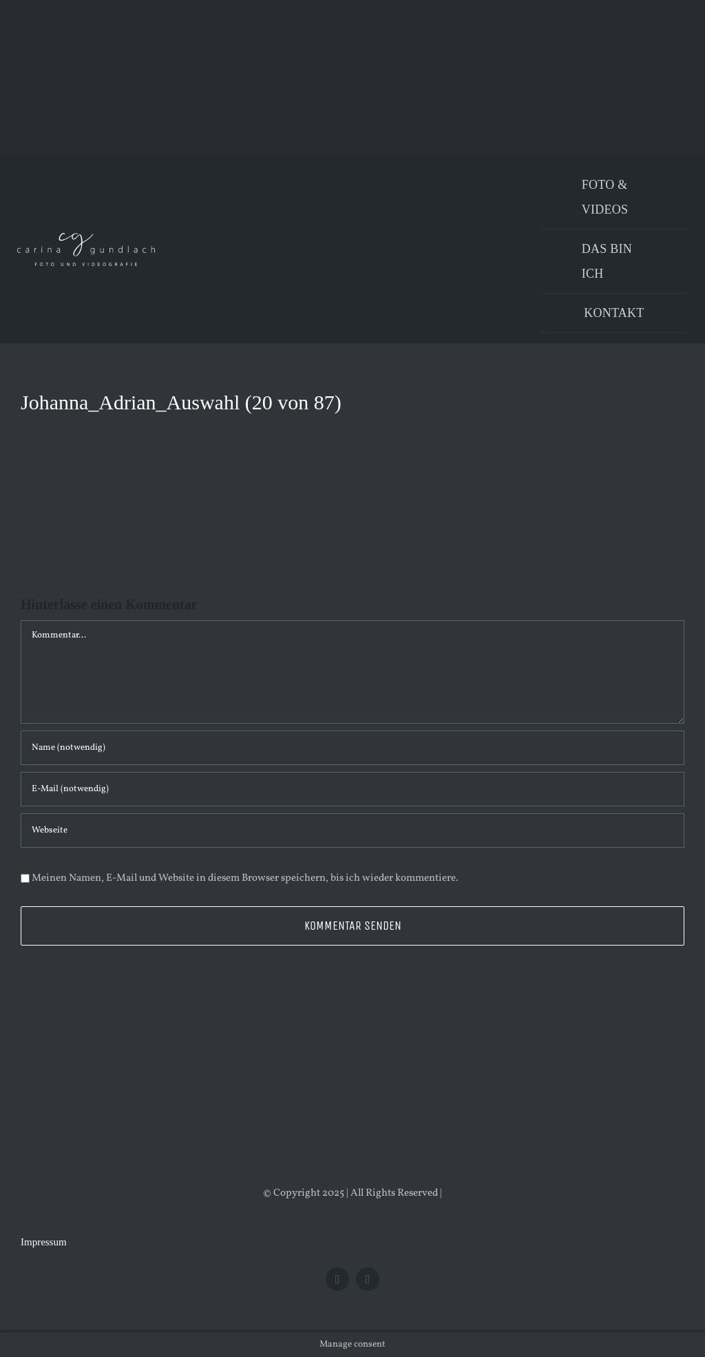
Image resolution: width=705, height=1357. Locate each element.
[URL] (352, 830)
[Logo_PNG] (86, 238)
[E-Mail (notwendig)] (352, 789)
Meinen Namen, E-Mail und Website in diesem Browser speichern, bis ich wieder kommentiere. (245, 878)
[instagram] (367, 1279)
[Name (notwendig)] (352, 748)
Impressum (44, 1241)
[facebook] (337, 1279)
